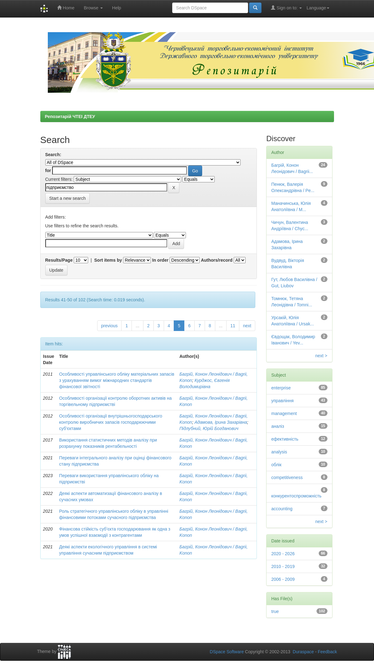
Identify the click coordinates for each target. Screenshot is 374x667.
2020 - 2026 (283, 553)
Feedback (327, 651)
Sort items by (108, 260)
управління (282, 400)
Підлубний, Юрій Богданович (208, 428)
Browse (93, 7)
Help (116, 7)
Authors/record (216, 260)
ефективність (284, 439)
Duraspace (303, 651)
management (284, 413)
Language (318, 7)
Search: (53, 154)
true (275, 611)
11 (232, 325)
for (48, 170)
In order (160, 260)
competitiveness (286, 477)
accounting (281, 508)
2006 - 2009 (283, 579)
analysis (279, 451)
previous (109, 325)
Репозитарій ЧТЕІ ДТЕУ (70, 116)
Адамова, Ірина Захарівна (220, 422)
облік (276, 464)
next (247, 325)
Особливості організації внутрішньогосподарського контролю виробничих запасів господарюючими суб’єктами (110, 422)
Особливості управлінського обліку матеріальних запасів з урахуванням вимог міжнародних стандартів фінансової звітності (116, 380)
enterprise (281, 387)
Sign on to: (286, 7)
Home (65, 7)
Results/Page (59, 260)
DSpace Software (227, 651)
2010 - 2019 (283, 566)
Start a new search (67, 198)
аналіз (277, 426)
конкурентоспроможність (296, 495)
